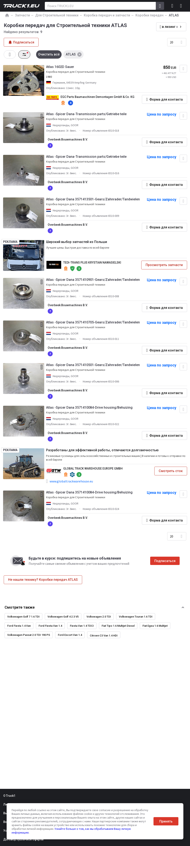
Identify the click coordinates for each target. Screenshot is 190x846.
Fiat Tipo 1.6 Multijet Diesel (118, 625)
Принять (166, 821)
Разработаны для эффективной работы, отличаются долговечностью (102, 450)
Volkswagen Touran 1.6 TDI (135, 616)
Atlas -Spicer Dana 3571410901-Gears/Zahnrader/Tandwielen (93, 280)
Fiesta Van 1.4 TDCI (82, 625)
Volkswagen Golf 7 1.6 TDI (23, 616)
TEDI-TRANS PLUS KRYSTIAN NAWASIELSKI (92, 262)
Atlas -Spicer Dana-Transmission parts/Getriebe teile (86, 114)
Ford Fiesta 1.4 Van (19, 625)
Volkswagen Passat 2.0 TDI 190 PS (28, 634)
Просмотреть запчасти (164, 265)
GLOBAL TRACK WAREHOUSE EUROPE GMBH (93, 468)
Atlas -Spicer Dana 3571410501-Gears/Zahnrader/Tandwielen (93, 365)
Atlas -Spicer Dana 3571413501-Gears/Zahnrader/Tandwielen (93, 199)
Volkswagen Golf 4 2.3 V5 (63, 616)
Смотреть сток (171, 471)
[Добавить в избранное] (183, 68)
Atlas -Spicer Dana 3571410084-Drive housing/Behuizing (89, 407)
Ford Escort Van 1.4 (70, 634)
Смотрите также (20, 607)
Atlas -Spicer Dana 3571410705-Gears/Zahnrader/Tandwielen (93, 322)
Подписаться (164, 561)
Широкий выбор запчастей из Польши (76, 242)
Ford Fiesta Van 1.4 (50, 625)
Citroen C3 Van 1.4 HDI (104, 635)
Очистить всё (49, 54)
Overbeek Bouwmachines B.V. (68, 139)
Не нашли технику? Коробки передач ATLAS (43, 580)
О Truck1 (9, 795)
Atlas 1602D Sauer (60, 67)
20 (171, 42)
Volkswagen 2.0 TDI (98, 616)
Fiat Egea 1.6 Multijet (155, 625)
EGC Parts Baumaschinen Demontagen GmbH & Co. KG (97, 97)
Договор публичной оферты (23, 839)
